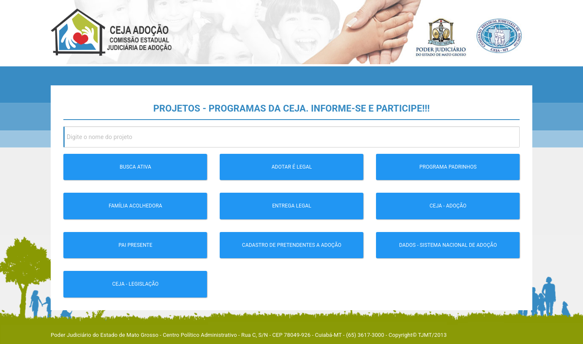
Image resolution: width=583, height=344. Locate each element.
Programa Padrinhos (448, 167)
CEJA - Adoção (448, 206)
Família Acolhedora (135, 206)
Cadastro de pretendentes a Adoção (291, 245)
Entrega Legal (291, 206)
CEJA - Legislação (135, 284)
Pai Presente (135, 245)
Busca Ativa (135, 167)
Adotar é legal (292, 167)
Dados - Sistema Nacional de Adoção (448, 245)
